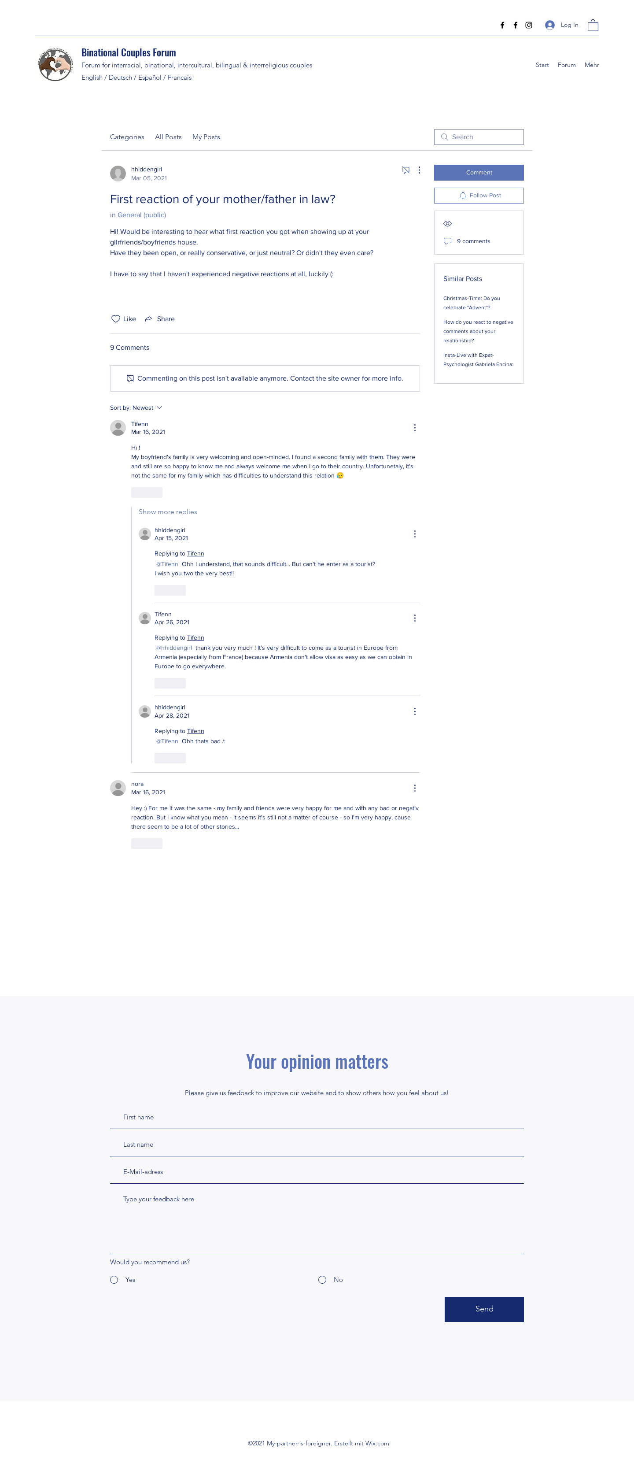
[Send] (484, 1309)
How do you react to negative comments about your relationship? (478, 331)
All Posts (168, 137)
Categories (127, 137)
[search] (479, 137)
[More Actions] (414, 170)
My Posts (206, 137)
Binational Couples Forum (128, 52)
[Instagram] (528, 25)
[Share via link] (159, 319)
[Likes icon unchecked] (116, 319)
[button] (593, 25)
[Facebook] (502, 25)
